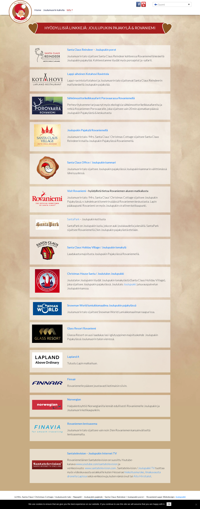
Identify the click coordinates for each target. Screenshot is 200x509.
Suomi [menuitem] (161, 4)
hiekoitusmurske (134, 472)
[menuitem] (172, 4)
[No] (196, 504)
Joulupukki (130, 284)
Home (37, 9)
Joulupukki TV (146, 468)
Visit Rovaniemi (76, 191)
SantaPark (73, 219)
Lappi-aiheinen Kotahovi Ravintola (88, 74)
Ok (169, 504)
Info (69, 9)
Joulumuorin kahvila (54, 9)
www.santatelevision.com (100, 468)
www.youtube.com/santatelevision (97, 464)
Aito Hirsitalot (142, 476)
